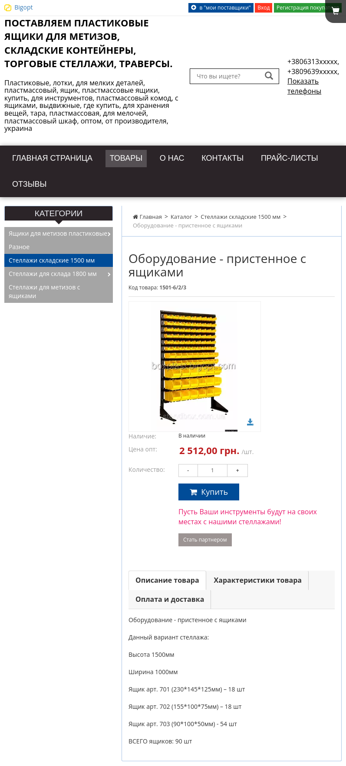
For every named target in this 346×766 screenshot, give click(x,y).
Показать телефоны (304, 86)
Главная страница (63, 157)
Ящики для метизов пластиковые (58, 230)
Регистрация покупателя (308, 7)
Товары (150, 157)
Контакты (257, 157)
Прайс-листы (48, 181)
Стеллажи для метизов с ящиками (44, 287)
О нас (201, 157)
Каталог (181, 213)
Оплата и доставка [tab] (169, 595)
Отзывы (121, 181)
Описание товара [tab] (167, 576)
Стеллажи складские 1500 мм (240, 213)
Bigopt (23, 7)
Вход (263, 7)
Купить (209, 488)
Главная (147, 213)
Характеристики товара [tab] (258, 576)
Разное (19, 243)
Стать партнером (205, 535)
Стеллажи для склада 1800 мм (53, 270)
